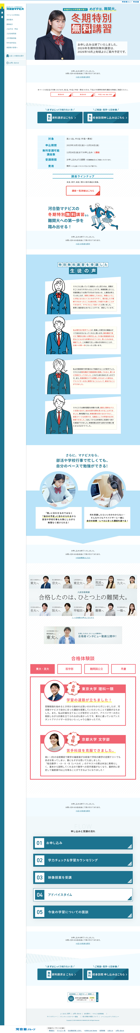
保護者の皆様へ (12, 47)
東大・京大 (42, 668)
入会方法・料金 (12, 29)
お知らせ (110, 1030)
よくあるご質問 (65, 1014)
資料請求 (2, 10)
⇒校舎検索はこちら (83, 558)
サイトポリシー (52, 1016)
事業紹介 (52, 1030)
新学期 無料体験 (2, 6)
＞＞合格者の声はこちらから (83, 617)
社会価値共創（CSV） (75, 1030)
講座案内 (9, 20)
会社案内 (87, 1014)
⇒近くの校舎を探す (83, 77)
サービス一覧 (61, 1030)
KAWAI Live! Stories (90, 1030)
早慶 (123, 668)
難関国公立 (96, 668)
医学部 (69, 668)
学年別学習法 (11, 43)
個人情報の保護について (90, 1016)
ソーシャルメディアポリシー (110, 1016)
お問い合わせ (77, 1014)
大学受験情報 (11, 38)
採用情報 (102, 1030)
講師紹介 (9, 24)
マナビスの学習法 (12, 15)
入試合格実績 (11, 33)
